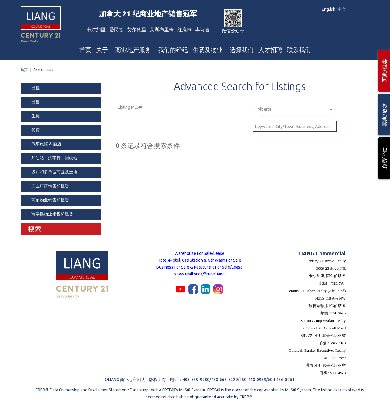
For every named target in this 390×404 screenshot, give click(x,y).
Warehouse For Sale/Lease (199, 253)
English (329, 9)
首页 (24, 70)
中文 (341, 9)
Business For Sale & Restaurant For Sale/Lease (199, 267)
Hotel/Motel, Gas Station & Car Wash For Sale (199, 260)
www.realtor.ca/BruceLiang (199, 274)
